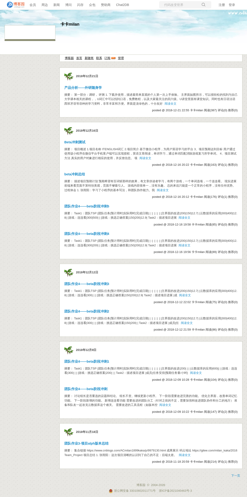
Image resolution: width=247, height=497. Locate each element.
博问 (68, 5)
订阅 (107, 58)
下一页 (235, 475)
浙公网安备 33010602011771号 (132, 490)
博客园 (69, 58)
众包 (92, 5)
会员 (33, 5)
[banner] (14, 5)
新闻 (56, 5)
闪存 (80, 5)
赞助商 (106, 5)
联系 (99, 58)
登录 (232, 5)
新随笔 (89, 58)
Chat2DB (122, 5)
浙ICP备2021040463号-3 (175, 490)
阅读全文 (170, 103)
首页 (79, 58)
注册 (222, 5)
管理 (121, 58)
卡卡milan (69, 24)
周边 (44, 5)
